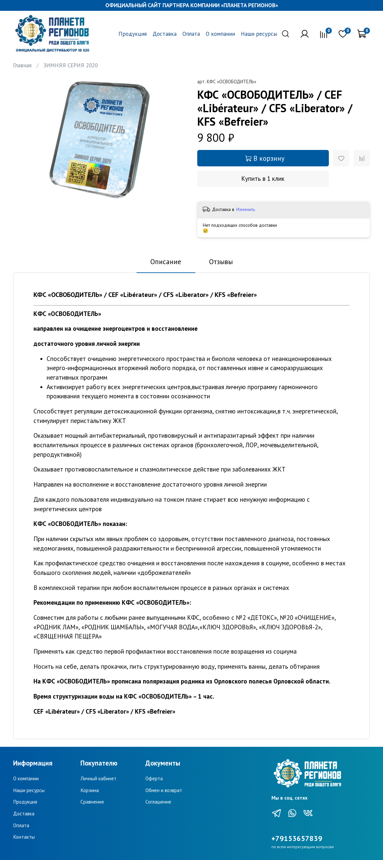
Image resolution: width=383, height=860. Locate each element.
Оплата (191, 33)
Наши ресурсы (259, 33)
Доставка (165, 33)
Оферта (154, 778)
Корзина (89, 790)
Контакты (24, 836)
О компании (220, 33)
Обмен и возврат (163, 790)
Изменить (245, 209)
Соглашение (158, 801)
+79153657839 (296, 838)
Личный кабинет (98, 778)
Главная (22, 65)
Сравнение (92, 801)
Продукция (132, 33)
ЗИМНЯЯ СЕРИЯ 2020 (70, 65)
